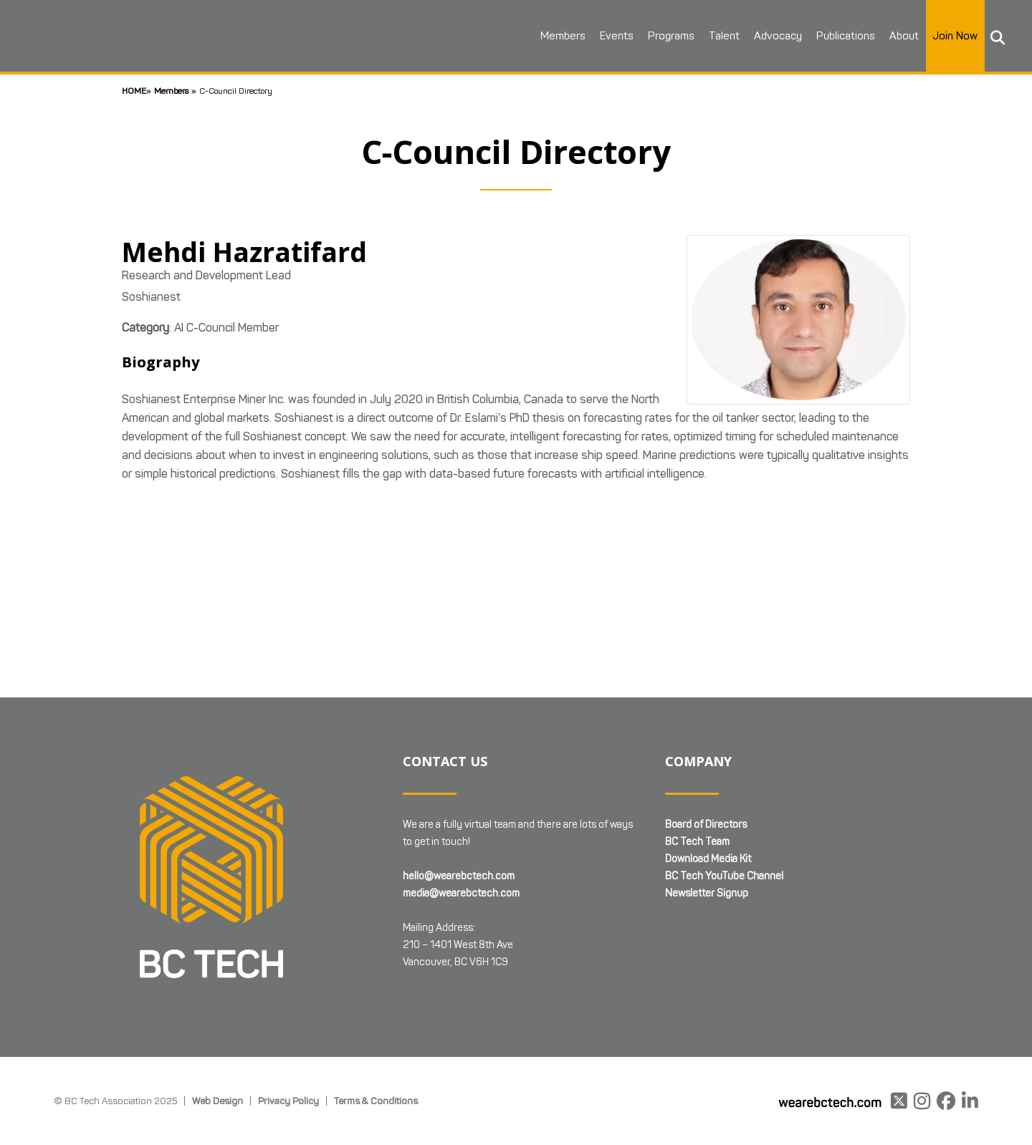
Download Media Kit (708, 859)
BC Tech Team (697, 842)
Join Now (950, 35)
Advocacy (773, 35)
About (899, 35)
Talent (719, 35)
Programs (666, 35)
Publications (840, 35)
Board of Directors (706, 824)
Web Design (217, 1100)
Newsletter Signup (706, 893)
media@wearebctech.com (461, 893)
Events (612, 35)
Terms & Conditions (376, 1100)
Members (557, 35)
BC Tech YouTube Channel (724, 876)
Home (134, 90)
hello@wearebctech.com (459, 876)
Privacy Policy (288, 1100)
